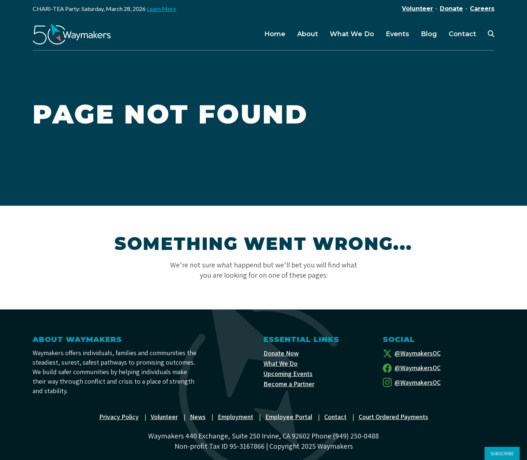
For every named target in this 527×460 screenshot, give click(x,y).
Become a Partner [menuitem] (289, 384)
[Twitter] (439, 353)
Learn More (161, 8)
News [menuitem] (198, 417)
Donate (451, 8)
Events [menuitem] (397, 34)
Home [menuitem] (274, 34)
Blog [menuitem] (429, 34)
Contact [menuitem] (462, 34)
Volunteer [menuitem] (164, 417)
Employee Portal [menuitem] (288, 417)
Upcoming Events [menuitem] (288, 373)
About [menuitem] (307, 34)
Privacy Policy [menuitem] (119, 417)
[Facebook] (439, 368)
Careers (482, 8)
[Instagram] (439, 382)
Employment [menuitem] (235, 417)
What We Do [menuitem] (352, 34)
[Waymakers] (72, 34)
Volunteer (417, 8)
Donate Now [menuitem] (281, 353)
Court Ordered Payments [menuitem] (393, 417)
